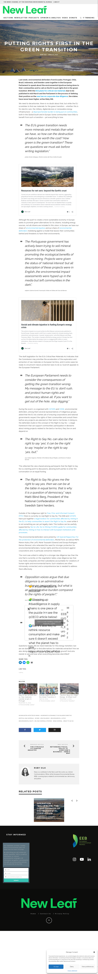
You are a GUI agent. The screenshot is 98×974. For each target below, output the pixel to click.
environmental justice (58, 718)
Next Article (63, 744)
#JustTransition (44, 586)
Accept (56, 966)
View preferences (88, 966)
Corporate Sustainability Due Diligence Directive (56, 715)
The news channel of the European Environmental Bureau (28, 2)
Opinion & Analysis (50, 18)
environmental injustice (35, 228)
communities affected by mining (30, 715)
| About (56, 2)
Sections (8, 18)
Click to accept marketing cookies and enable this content (49, 622)
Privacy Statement (72, 970)
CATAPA (52, 409)
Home (33, 913)
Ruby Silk (43, 54)
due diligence (45, 718)
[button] (94, 952)
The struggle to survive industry (36, 748)
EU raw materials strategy (43, 721)
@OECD (34, 617)
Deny (72, 966)
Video (65, 18)
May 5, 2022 (68, 622)
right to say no (69, 721)
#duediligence (38, 604)
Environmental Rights (26, 721)
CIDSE (61, 409)
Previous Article (37, 744)
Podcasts (34, 18)
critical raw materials (27, 718)
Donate (73, 18)
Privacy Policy (62, 913)
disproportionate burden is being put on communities (55, 112)
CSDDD (37, 718)
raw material (58, 721)
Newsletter (20, 18)
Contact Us (45, 913)
